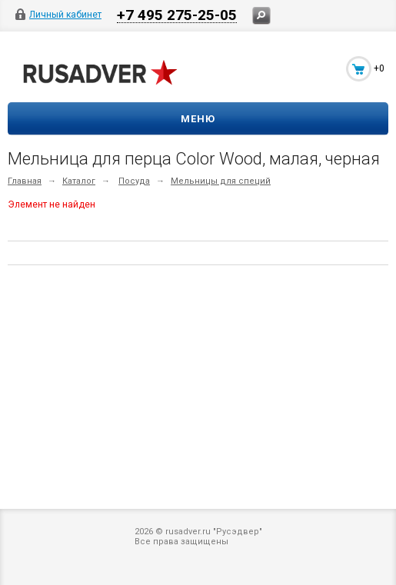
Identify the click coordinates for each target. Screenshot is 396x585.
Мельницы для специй (221, 181)
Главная (25, 181)
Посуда (134, 181)
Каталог (78, 181)
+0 (379, 68)
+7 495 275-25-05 (177, 14)
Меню (198, 119)
